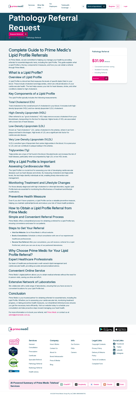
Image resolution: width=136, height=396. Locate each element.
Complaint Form (97, 364)
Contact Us (54, 348)
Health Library (34, 372)
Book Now (100, 78)
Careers (74, 352)
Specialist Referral (35, 360)
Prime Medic (52, 312)
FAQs (73, 348)
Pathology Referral (35, 364)
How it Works (54, 344)
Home (12, 38)
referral (21, 38)
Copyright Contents (99, 344)
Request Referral (19, 34)
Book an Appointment (97, 6)
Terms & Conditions (99, 360)
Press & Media (55, 360)
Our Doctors (75, 344)
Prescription (33, 351)
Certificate (32, 355)
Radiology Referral (35, 368)
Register (114, 6)
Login (125, 6)
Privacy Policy (97, 348)
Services (31, 5)
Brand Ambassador (56, 356)
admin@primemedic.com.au (19, 315)
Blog (51, 364)
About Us (53, 352)
